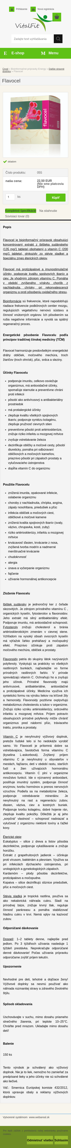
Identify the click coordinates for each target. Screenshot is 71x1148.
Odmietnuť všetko (40, 1140)
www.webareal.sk (39, 1117)
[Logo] (34, 22)
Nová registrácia (45, 9)
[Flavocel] (35, 124)
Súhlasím (61, 1140)
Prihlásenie (21, 9)
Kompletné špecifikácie (20, 210)
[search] (58, 38)
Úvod (5, 68)
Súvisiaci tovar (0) (17, 216)
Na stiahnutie (48, 210)
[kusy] (10, 197)
